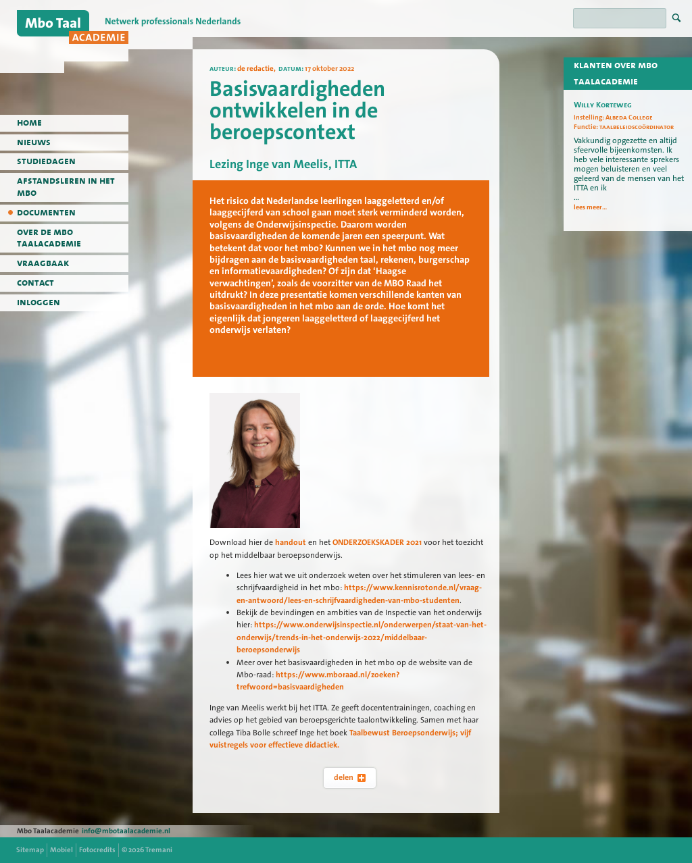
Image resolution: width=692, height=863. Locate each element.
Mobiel (61, 850)
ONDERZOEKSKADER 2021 (378, 542)
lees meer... (590, 207)
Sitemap (30, 850)
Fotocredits (97, 850)
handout (290, 542)
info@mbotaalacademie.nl (126, 831)
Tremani (158, 850)
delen (350, 777)
